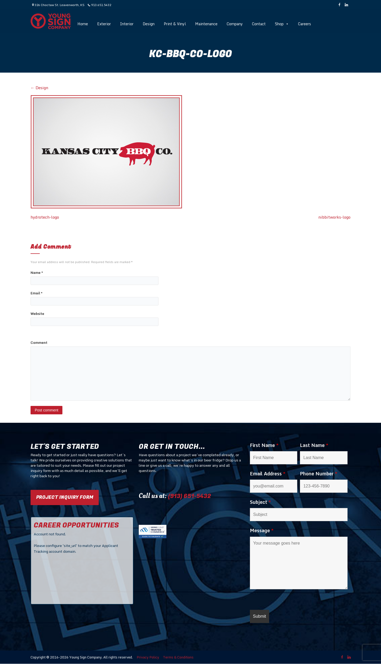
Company (235, 24)
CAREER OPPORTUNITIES (76, 525)
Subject (260, 502)
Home (82, 24)
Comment (39, 342)
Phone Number (318, 473)
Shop (282, 24)
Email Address (267, 473)
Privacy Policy (148, 657)
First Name (264, 445)
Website (37, 313)
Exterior (104, 24)
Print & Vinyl (175, 24)
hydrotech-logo (45, 217)
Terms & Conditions (178, 657)
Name (37, 272)
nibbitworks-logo (334, 217)
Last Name (314, 445)
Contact (259, 24)
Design (149, 24)
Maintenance (206, 24)
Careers (304, 24)
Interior (126, 24)
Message (262, 530)
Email (36, 293)
